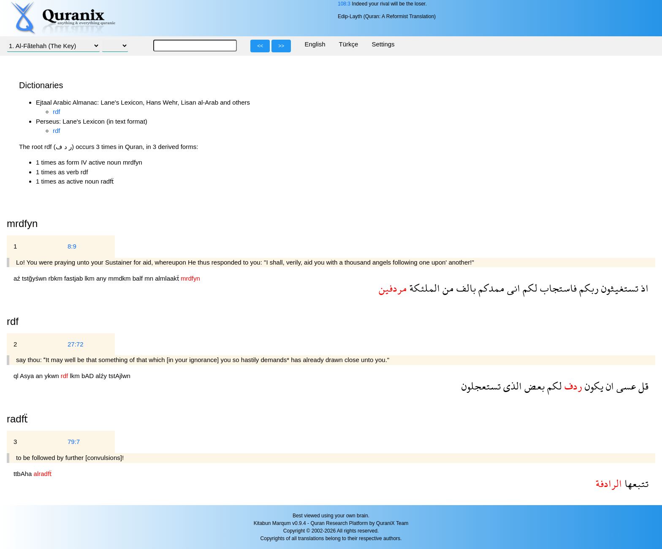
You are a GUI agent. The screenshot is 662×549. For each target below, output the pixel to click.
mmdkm (120, 278)
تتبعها (635, 483)
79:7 (74, 441)
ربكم (588, 288)
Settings (383, 44)
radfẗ (17, 419)
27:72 (76, 344)
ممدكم (490, 288)
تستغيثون (618, 288)
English (314, 44)
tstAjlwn (119, 375)
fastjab (74, 278)
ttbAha (24, 473)
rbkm (57, 278)
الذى (511, 386)
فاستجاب (557, 288)
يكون (592, 386)
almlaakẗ (168, 278)
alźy (102, 375)
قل (642, 386)
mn (149, 278)
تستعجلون (481, 386)
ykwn (52, 375)
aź (18, 278)
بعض (533, 386)
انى (512, 288)
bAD (88, 375)
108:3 (344, 4)
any (102, 278)
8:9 (72, 246)
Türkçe (348, 44)
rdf (56, 111)
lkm (90, 278)
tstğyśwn (35, 278)
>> (281, 46)
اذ (643, 288)
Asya (28, 375)
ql (17, 375)
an (40, 375)
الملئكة (423, 288)
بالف (465, 288)
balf (138, 278)
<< (260, 46)
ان (608, 386)
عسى (625, 386)
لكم (528, 288)
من (447, 288)
